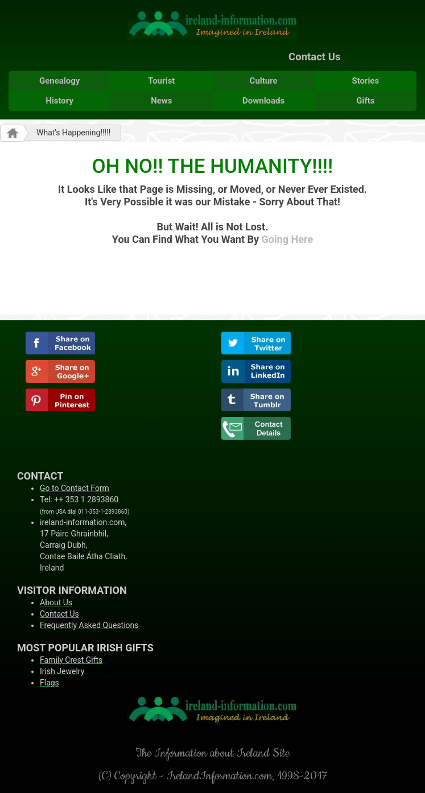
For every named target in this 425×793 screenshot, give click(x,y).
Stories (365, 81)
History (59, 101)
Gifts (365, 101)
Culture (264, 81)
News (161, 101)
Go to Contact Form (74, 488)
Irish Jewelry (62, 671)
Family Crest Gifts (71, 659)
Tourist (161, 81)
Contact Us (314, 57)
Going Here (287, 239)
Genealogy (59, 81)
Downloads (263, 101)
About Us (56, 602)
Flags (49, 682)
